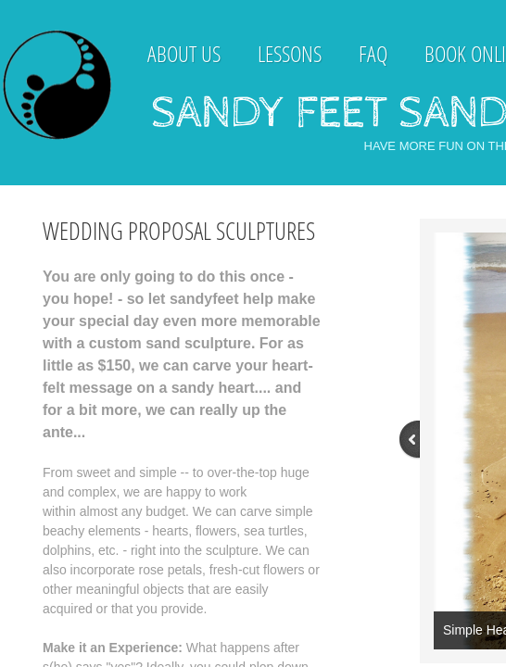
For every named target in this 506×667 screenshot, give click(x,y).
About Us (184, 53)
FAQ (373, 53)
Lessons (290, 53)
